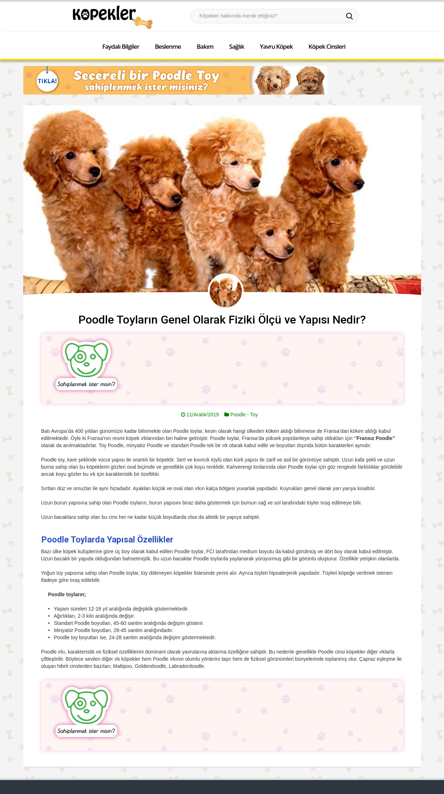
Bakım (205, 46)
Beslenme (168, 46)
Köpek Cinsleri (327, 46)
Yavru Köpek (276, 46)
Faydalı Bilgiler (120, 46)
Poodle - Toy (244, 414)
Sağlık (236, 46)
